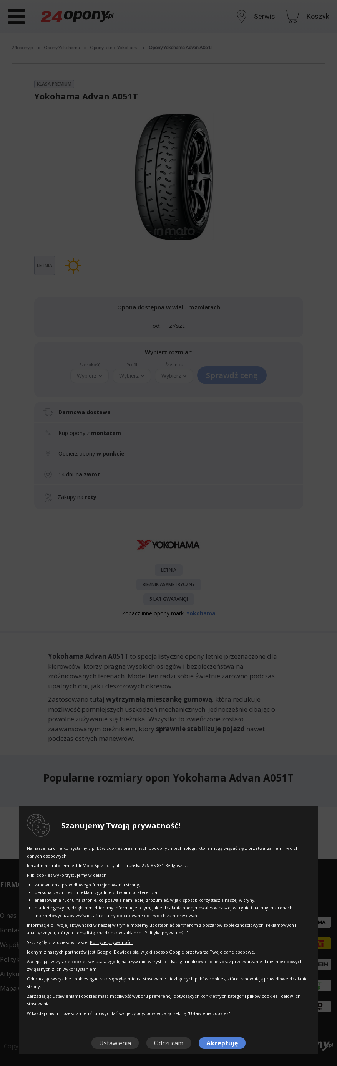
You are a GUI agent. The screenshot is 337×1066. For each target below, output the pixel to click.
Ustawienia (115, 1043)
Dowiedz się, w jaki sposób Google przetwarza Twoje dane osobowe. (184, 952)
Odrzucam (168, 1043)
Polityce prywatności (111, 942)
